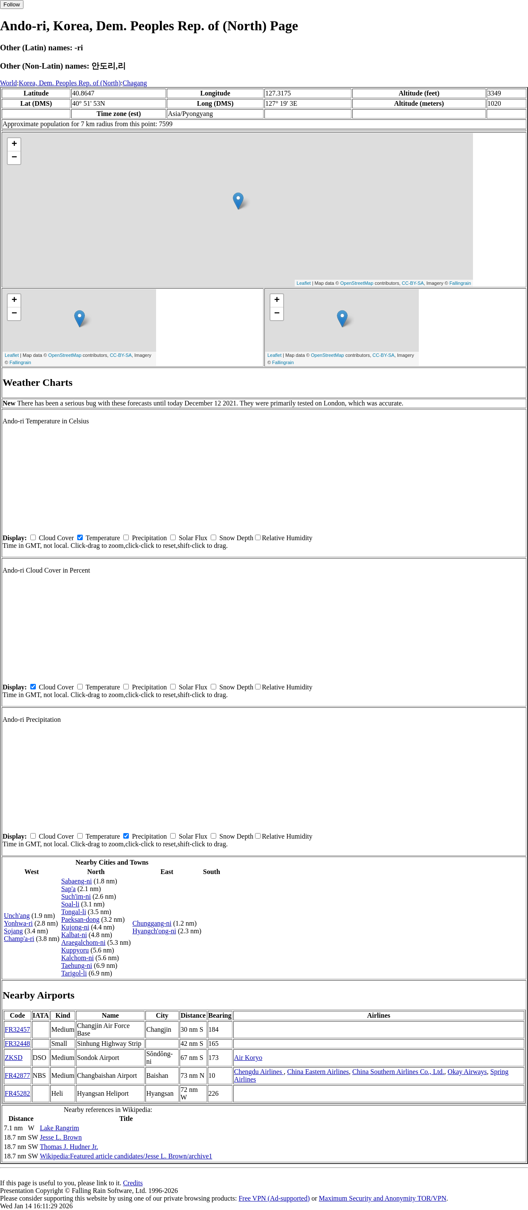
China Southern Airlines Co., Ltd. (398, 1071)
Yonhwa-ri (18, 923)
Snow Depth (236, 537)
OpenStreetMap (357, 283)
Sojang (13, 931)
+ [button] (14, 144)
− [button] (14, 157)
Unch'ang (17, 915)
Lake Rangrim (59, 1128)
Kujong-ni (75, 927)
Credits (132, 1183)
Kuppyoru (75, 950)
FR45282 (17, 1093)
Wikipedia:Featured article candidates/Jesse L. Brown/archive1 (126, 1156)
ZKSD (14, 1057)
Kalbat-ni (74, 934)
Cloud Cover (56, 537)
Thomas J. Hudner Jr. (69, 1146)
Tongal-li (73, 911)
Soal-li (70, 904)
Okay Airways (467, 1071)
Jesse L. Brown (60, 1137)
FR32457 (17, 1029)
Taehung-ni (76, 965)
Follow (11, 4)
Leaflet (304, 283)
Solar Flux (193, 537)
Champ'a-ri (19, 938)
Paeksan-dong (80, 919)
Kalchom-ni (77, 957)
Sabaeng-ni (76, 881)
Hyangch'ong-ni (154, 931)
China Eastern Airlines (318, 1071)
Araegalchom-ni (83, 942)
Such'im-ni (76, 896)
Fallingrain (460, 283)
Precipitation (149, 537)
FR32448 (17, 1043)
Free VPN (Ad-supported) (274, 1198)
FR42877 (17, 1075)
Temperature (103, 537)
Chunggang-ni (151, 923)
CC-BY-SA (413, 283)
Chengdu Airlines (259, 1071)
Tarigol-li (74, 973)
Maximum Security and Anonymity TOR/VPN (383, 1198)
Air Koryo (248, 1057)
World (8, 83)
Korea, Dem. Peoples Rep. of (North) (70, 83)
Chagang (135, 83)
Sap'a (68, 888)
